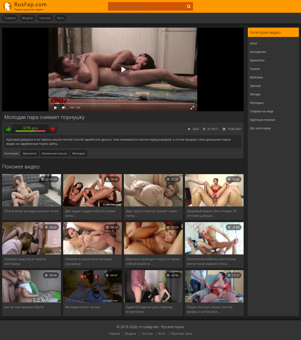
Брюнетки (29, 153)
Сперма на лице (261, 111)
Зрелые (255, 86)
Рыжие (255, 69)
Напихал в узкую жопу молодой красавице (88, 261)
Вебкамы (256, 77)
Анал (253, 43)
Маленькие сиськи (54, 153)
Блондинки (258, 52)
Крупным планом (262, 120)
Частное (45, 18)
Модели (27, 18)
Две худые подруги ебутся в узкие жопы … (90, 213)
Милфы (255, 94)
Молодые (78, 153)
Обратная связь (181, 334)
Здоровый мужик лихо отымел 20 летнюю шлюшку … (212, 213)
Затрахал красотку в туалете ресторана (25, 261)
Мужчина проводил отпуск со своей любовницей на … (153, 261)
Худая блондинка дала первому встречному (149, 309)
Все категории (260, 128)
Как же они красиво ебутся (24, 307)
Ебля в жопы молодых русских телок (31, 211)
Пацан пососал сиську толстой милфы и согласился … (210, 309)
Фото (60, 18)
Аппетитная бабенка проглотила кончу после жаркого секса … (211, 261)
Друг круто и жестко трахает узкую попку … (151, 213)
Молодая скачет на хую (82, 307)
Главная (10, 18)
